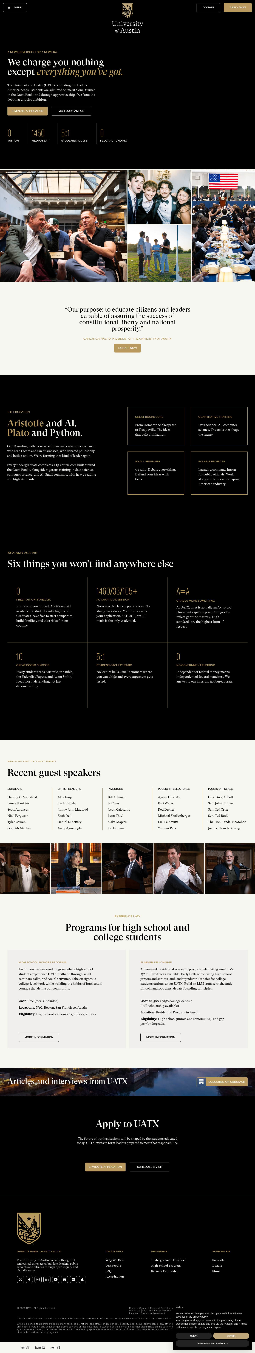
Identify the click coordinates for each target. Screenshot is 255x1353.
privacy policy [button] (200, 1316)
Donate (217, 1265)
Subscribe (218, 1260)
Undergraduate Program (168, 1260)
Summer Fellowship (164, 1271)
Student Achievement (153, 1313)
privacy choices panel (210, 1327)
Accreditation (115, 1276)
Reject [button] (193, 1335)
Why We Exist (115, 1260)
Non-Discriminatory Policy (156, 1310)
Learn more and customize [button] (212, 1343)
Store (216, 1271)
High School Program (166, 1265)
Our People (113, 1265)
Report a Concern (139, 1308)
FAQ (109, 1271)
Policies (154, 1308)
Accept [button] (231, 1335)
